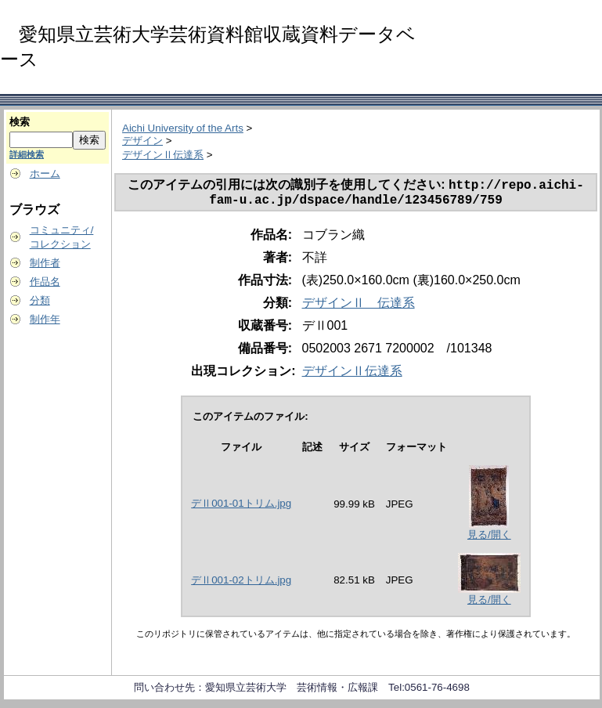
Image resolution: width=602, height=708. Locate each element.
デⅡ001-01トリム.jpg (241, 508)
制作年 (45, 319)
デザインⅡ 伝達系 (358, 307)
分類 (40, 300)
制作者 (45, 263)
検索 (19, 122)
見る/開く (489, 539)
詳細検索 (26, 154)
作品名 (45, 281)
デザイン (142, 140)
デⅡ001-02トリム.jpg (241, 585)
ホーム (45, 173)
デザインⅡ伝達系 (163, 155)
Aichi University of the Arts (182, 128)
